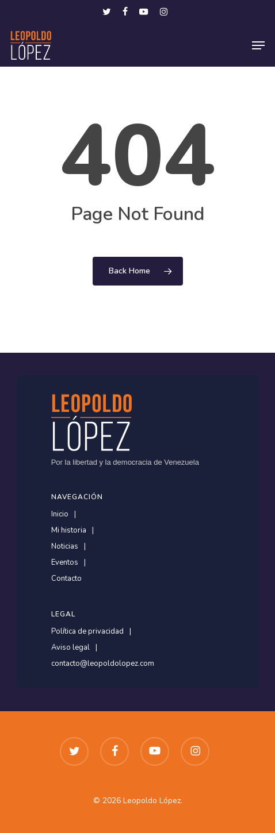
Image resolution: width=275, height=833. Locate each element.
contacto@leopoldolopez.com (102, 664)
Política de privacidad (87, 631)
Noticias (64, 546)
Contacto (66, 579)
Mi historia (68, 530)
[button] (258, 45)
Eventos (64, 562)
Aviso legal (70, 647)
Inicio (59, 514)
